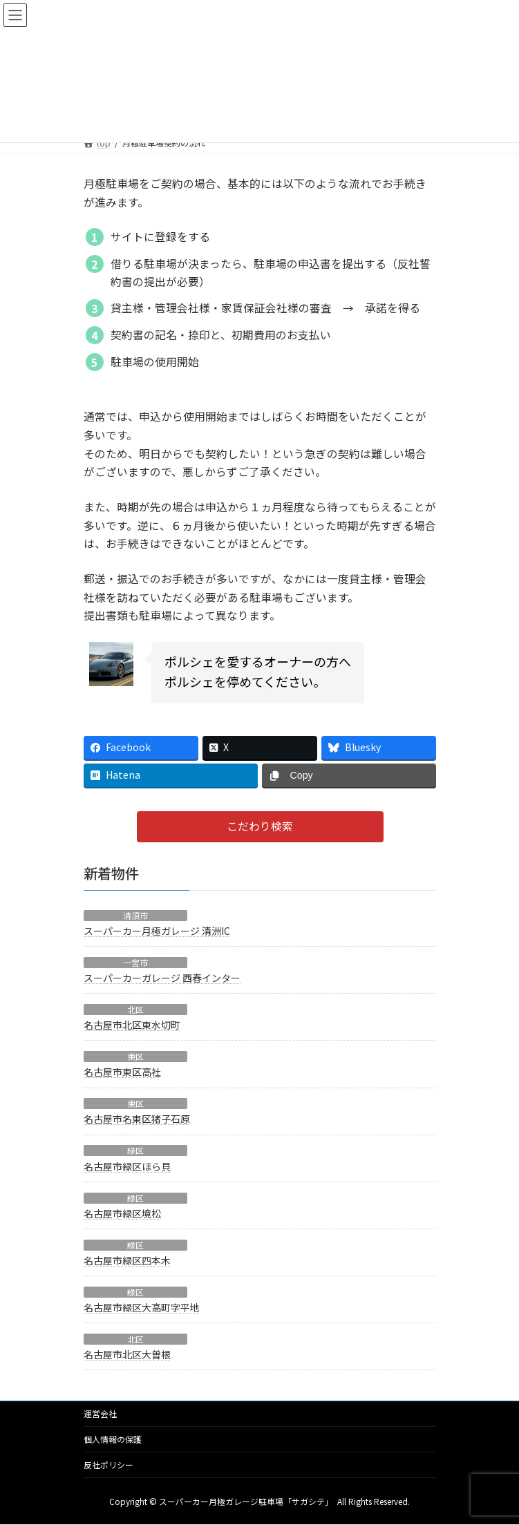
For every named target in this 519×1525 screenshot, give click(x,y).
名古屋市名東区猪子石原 (137, 1119)
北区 (135, 1009)
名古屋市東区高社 (122, 1072)
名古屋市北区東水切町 (132, 1025)
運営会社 (100, 1413)
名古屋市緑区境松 (122, 1213)
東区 (135, 1056)
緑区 (135, 1150)
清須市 (135, 914)
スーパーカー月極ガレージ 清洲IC (157, 931)
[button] (259, 826)
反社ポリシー (108, 1464)
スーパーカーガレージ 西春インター (162, 978)
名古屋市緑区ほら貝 (127, 1166)
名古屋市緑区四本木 (127, 1260)
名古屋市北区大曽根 (127, 1354)
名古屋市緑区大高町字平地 (142, 1307)
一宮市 (135, 962)
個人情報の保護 (113, 1439)
